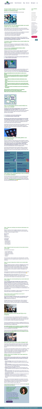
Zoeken (36, 39)
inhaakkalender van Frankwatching (15, 179)
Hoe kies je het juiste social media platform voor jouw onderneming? (16, 75)
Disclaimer (27, 407)
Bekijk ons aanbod (34, 36)
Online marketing (33, 15)
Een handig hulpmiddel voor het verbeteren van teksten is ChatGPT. (16, 326)
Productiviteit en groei (34, 16)
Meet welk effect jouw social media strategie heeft (13, 90)
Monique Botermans (9, 12)
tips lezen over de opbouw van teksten (15, 327)
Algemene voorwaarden (33, 407)
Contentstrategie (21, 12)
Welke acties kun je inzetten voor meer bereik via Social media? (15, 91)
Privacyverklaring (16, 407)
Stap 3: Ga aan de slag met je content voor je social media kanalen (16, 83)
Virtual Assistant (33, 20)
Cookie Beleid (22, 407)
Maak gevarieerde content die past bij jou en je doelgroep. (14, 89)
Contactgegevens (9, 401)
